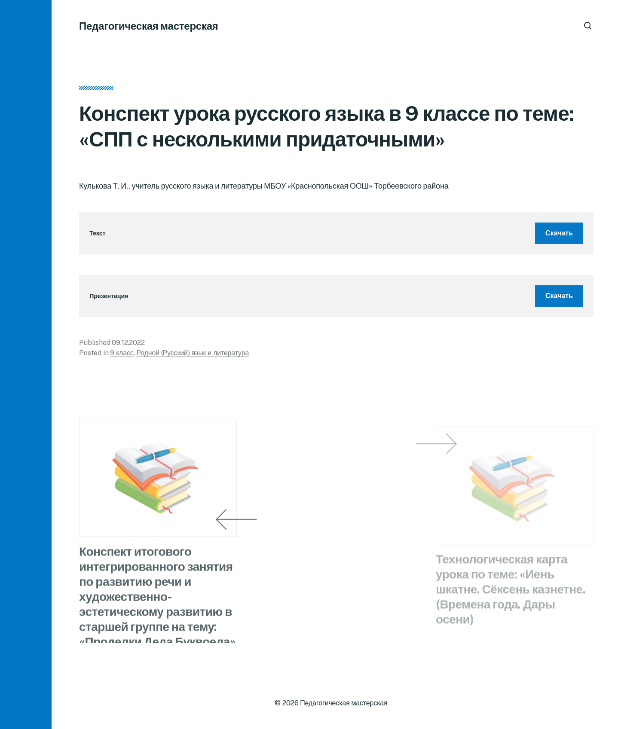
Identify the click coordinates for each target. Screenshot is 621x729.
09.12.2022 (128, 345)
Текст (97, 235)
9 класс (121, 355)
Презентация (108, 298)
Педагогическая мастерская (148, 26)
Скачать (559, 235)
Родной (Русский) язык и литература (192, 355)
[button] (26, 364)
